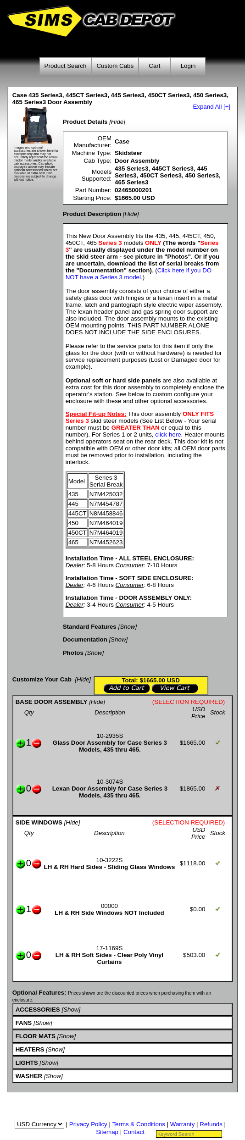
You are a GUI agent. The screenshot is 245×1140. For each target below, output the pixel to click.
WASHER (29, 1076)
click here (168, 434)
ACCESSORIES (38, 1009)
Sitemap (107, 1132)
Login (188, 65)
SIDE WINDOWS (39, 822)
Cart (154, 65)
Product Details (85, 121)
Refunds (211, 1124)
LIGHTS (27, 1062)
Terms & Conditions (138, 1124)
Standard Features (90, 626)
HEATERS (30, 1049)
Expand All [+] (211, 106)
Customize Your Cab (42, 679)
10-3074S (109, 781)
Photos (73, 652)
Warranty (182, 1124)
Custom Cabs (115, 65)
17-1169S (109, 948)
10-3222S (109, 860)
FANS (24, 1022)
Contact (134, 1132)
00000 (109, 905)
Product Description (92, 213)
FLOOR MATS (36, 1036)
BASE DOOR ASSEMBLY (52, 701)
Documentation (85, 639)
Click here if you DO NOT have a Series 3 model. (139, 274)
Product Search (66, 65)
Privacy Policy (88, 1124)
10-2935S (109, 735)
